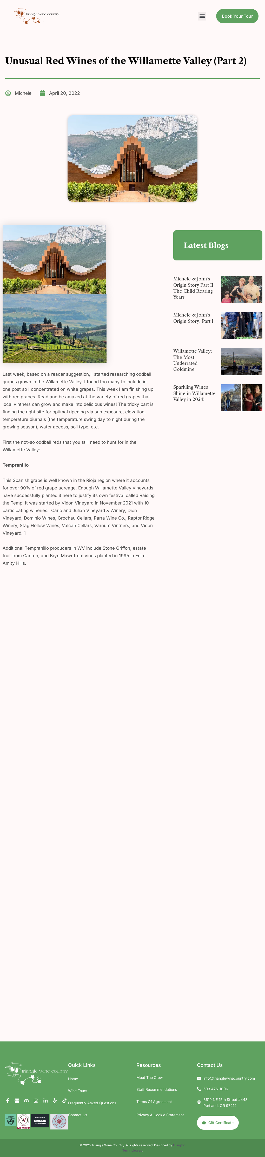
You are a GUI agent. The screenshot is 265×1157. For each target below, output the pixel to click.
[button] (202, 16)
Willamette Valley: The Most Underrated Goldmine (193, 360)
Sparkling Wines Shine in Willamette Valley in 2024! (194, 393)
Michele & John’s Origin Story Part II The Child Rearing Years (194, 288)
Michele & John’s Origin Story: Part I (193, 318)
